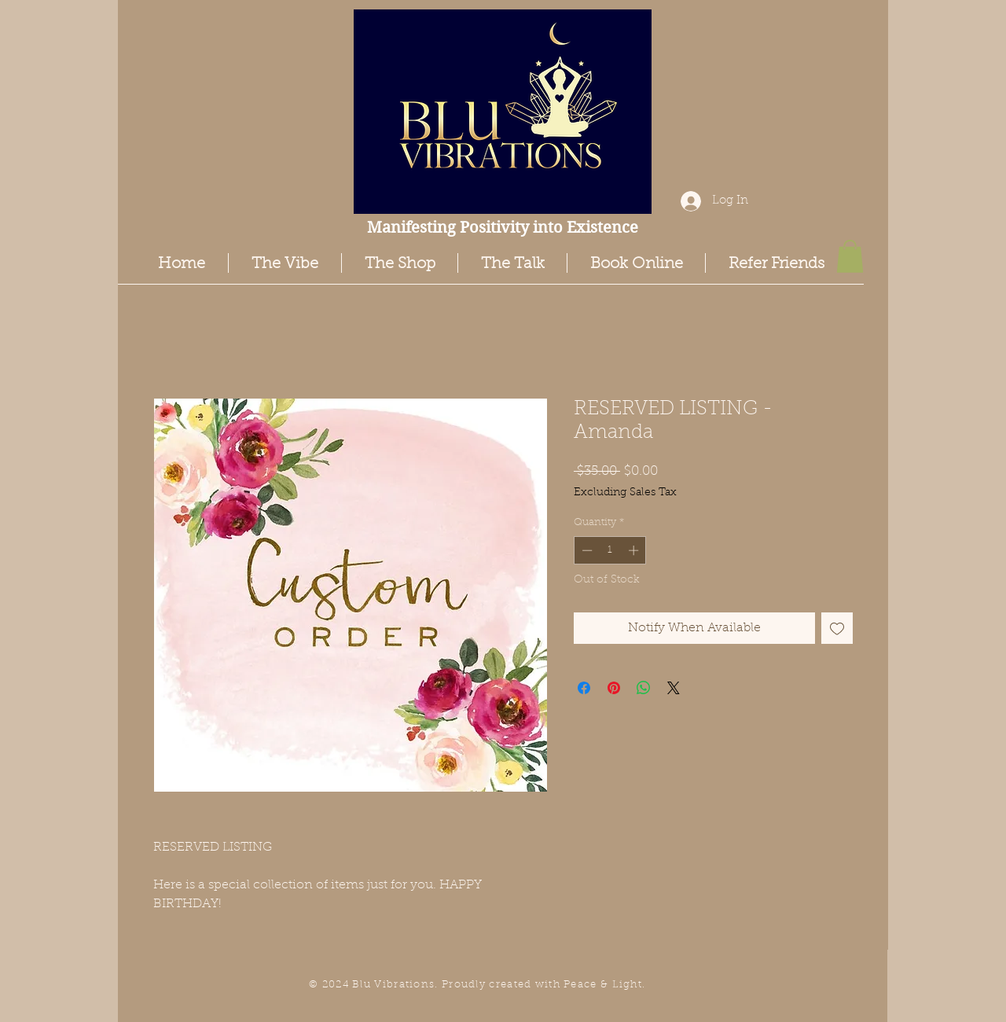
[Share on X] (673, 687)
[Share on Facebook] (584, 687)
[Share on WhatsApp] (643, 687)
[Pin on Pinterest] (613, 687)
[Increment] (635, 550)
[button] (850, 256)
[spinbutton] (610, 550)
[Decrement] (585, 550)
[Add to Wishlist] (837, 628)
